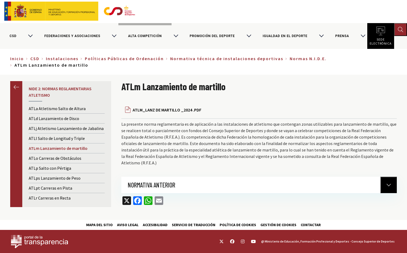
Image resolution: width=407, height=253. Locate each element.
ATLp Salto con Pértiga (50, 168)
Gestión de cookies (278, 224)
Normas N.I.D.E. (308, 58)
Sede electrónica (381, 40)
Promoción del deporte (212, 36)
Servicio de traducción (193, 224)
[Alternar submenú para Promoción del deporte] (249, 36)
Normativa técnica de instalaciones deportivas (226, 58)
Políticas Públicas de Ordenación (124, 58)
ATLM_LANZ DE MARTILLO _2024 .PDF (167, 110)
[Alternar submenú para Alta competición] (176, 36)
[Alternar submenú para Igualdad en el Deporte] (321, 36)
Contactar (311, 224)
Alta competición (145, 36)
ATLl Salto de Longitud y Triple (57, 138)
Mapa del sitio (99, 224)
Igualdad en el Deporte (285, 36)
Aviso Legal (128, 224)
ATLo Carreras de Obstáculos (55, 158)
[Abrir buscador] (400, 29)
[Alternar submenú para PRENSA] (363, 36)
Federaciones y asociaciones (72, 36)
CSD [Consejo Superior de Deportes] (13, 36)
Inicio (17, 58)
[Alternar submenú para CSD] (30, 36)
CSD (34, 58)
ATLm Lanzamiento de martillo (58, 148)
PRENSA (342, 36)
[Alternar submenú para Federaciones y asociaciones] (114, 36)
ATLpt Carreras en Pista (50, 188)
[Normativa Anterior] (388, 185)
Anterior (16, 87)
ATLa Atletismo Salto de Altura (57, 108)
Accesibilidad (155, 224)
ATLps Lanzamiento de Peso (55, 178)
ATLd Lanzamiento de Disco (54, 118)
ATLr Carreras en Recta (50, 198)
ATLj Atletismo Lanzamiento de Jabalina (66, 128)
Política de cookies (238, 224)
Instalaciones (62, 58)
